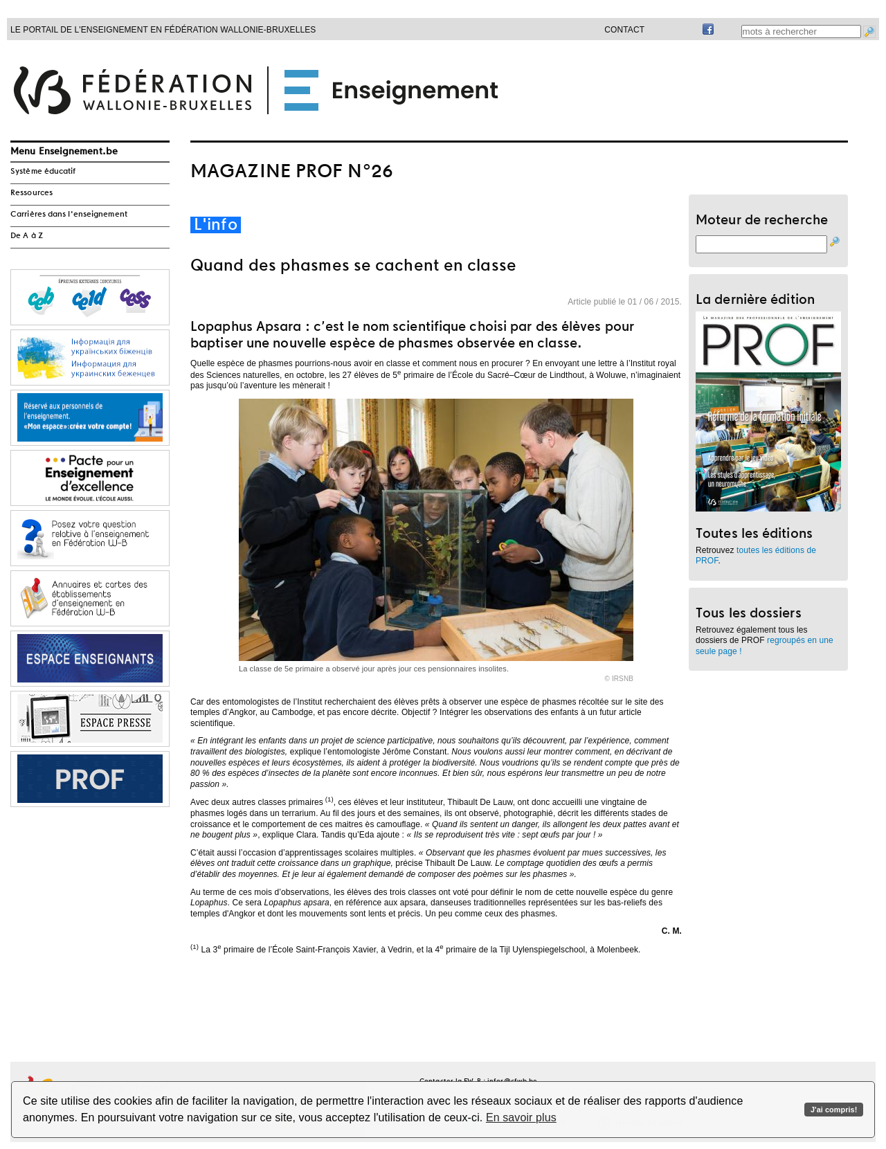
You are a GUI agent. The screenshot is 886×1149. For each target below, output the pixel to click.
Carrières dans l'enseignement (68, 214)
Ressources (31, 193)
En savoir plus (521, 1117)
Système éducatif (43, 172)
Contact (624, 30)
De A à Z (26, 236)
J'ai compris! (834, 1109)
